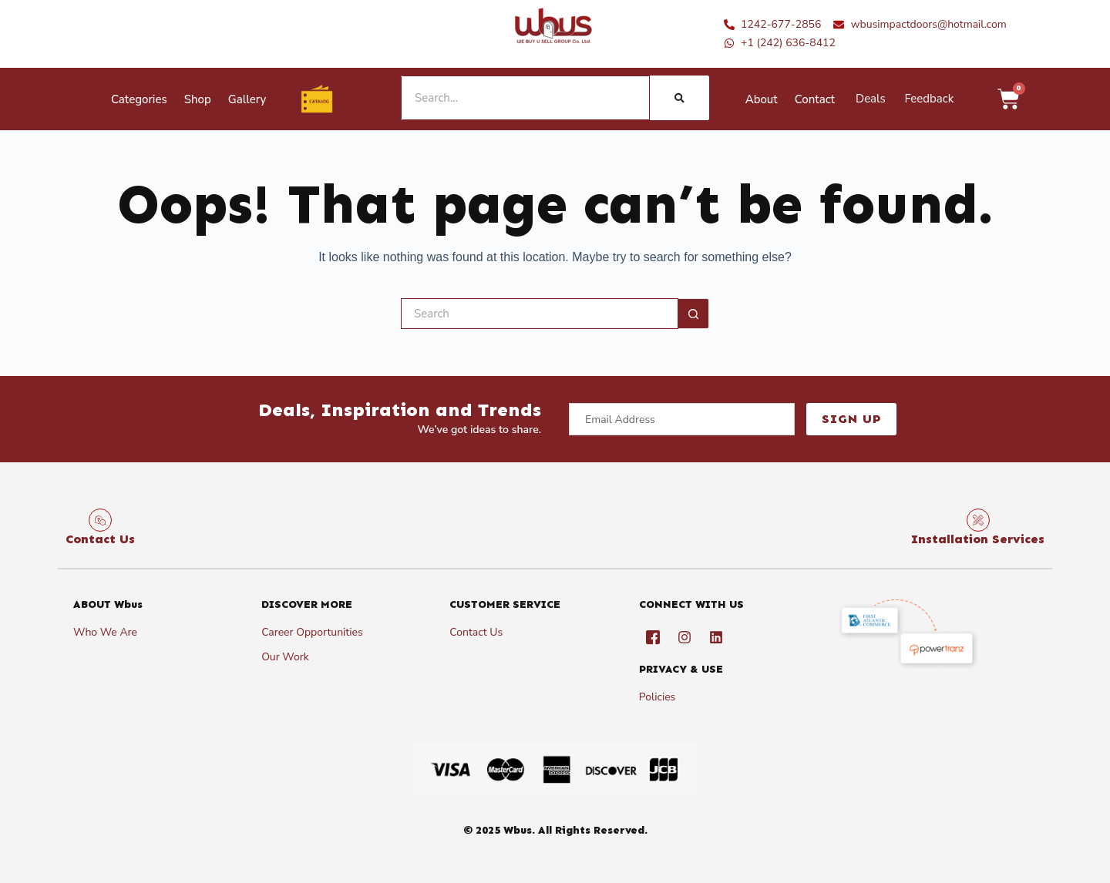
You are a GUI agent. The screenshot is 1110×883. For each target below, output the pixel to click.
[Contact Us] (100, 520)
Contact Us (100, 539)
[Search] (679, 98)
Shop (197, 99)
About (761, 99)
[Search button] (693, 313)
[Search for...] (539, 313)
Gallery (247, 99)
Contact (815, 99)
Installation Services (977, 539)
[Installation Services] (978, 520)
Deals (871, 98)
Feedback (929, 98)
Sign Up (851, 418)
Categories (139, 99)
